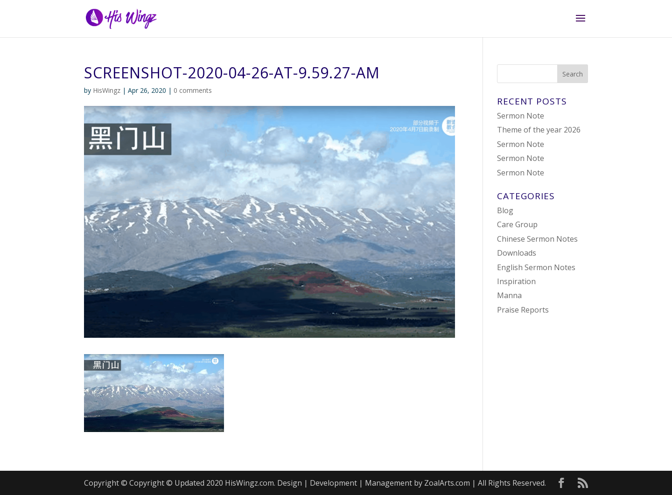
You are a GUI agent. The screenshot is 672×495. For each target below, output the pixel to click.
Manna (509, 295)
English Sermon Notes (536, 267)
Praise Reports (523, 310)
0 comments (193, 90)
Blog (505, 210)
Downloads (516, 253)
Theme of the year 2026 (539, 130)
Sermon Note (520, 116)
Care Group (517, 224)
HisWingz (106, 90)
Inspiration (516, 281)
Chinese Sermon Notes (537, 239)
